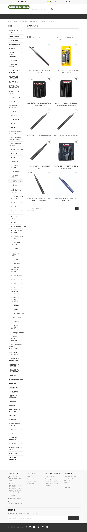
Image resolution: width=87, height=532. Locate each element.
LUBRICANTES (13, 388)
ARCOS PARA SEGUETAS (14, 159)
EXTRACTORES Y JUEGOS (17, 237)
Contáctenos (49, 485)
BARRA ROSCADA (14, 166)
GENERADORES (14, 120)
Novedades (30, 479)
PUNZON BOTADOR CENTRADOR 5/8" (66, 135)
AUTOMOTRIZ (13, 40)
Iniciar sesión (64, 2)
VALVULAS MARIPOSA (12, 458)
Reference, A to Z (71, 39)
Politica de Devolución (51, 483)
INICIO (10, 26)
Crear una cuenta (74, 2)
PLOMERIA (12, 420)
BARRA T (16, 171)
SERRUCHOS (17, 317)
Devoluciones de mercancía (68, 479)
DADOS (15, 222)
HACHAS (15, 248)
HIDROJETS (12, 376)
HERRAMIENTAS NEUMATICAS (14, 371)
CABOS (15, 185)
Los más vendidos (32, 481)
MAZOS (15, 284)
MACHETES (16, 264)
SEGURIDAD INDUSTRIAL (13, 438)
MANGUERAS (13, 392)
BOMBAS (12, 48)
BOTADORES (17, 181)
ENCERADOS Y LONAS (14, 93)
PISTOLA (16, 305)
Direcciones (67, 487)
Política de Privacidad (51, 481)
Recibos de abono (69, 485)
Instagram (46, 526)
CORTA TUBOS (14, 211)
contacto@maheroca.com (15, 503)
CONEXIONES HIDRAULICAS (13, 77)
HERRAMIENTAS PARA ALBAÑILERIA (15, 346)
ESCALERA (12, 112)
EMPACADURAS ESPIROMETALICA (14, 87)
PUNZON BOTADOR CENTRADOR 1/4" (39, 135)
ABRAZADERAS (14, 36)
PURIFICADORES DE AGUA (14, 425)
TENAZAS (16, 321)
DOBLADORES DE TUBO (16, 231)
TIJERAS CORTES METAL (14, 327)
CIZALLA (15, 206)
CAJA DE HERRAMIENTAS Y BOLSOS (16, 191)
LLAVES (15, 260)
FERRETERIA (13, 116)
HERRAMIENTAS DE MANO (15, 144)
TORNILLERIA (13, 453)
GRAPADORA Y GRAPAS (16, 243)
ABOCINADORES (18, 149)
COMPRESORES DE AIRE (14, 65)
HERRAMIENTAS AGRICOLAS (15, 132)
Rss (34, 526)
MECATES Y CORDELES (12, 397)
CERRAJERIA (13, 60)
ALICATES (16, 153)
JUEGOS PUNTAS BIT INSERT (15, 254)
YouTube (38, 526)
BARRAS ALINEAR (14, 176)
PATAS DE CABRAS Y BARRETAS (15, 299)
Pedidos (66, 482)
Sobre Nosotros (49, 476)
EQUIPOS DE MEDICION (13, 106)
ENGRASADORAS (14, 98)
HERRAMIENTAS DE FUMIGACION (15, 138)
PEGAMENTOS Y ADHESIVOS (14, 411)
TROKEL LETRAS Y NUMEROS (14, 338)
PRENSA (15, 309)
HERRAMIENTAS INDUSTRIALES (14, 359)
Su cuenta (68, 473)
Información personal (70, 476)
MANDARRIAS (17, 275)
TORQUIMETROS (18, 333)
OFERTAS (12, 406)
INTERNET (12, 384)
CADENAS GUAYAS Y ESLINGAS (12, 54)
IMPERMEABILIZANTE (16, 380)
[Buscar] (42, 9)
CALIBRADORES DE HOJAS (17, 197)
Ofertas (29, 476)
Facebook (26, 526)
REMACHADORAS (18, 313)
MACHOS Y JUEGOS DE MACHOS (15, 269)
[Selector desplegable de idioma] (52, 2)
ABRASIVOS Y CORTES (13, 31)
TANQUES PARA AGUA (14, 448)
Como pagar (30, 483)
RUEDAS (11, 434)
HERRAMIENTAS (14, 128)
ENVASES (12, 102)
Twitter (30, 526)
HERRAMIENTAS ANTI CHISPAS (14, 353)
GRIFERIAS (12, 124)
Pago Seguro (49, 479)
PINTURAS (12, 416)
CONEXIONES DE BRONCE (14, 71)
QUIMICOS (12, 430)
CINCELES (16, 202)
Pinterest (42, 526)
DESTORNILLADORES (18, 226)
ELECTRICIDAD (13, 82)
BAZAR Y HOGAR (14, 44)
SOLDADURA (13, 443)
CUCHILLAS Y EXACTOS (15, 217)
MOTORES (12, 402)
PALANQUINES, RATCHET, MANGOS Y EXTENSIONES (17, 290)
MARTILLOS (16, 279)
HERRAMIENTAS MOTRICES (14, 365)
